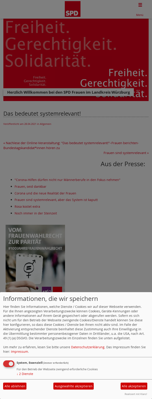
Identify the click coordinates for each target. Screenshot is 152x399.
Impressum (19, 351)
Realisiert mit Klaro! (136, 394)
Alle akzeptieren (134, 386)
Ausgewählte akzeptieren (74, 386)
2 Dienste (25, 374)
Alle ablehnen (14, 386)
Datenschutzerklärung (87, 347)
